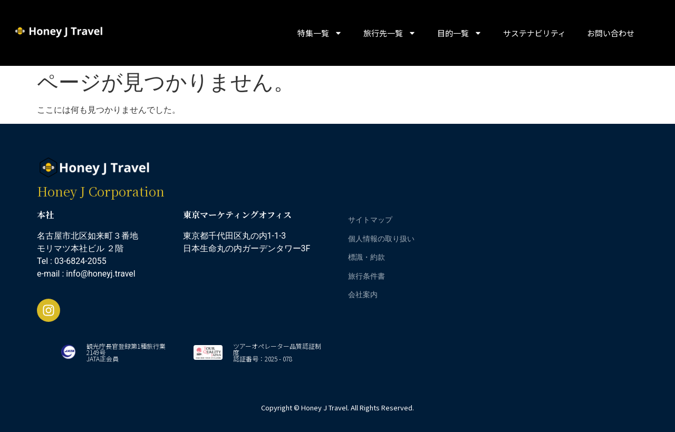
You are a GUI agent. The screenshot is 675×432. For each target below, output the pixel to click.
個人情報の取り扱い (381, 238)
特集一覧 (319, 33)
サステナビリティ (534, 32)
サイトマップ (370, 219)
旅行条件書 (366, 275)
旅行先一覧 (389, 33)
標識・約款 (366, 256)
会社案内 (363, 294)
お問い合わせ (610, 32)
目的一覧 (459, 33)
